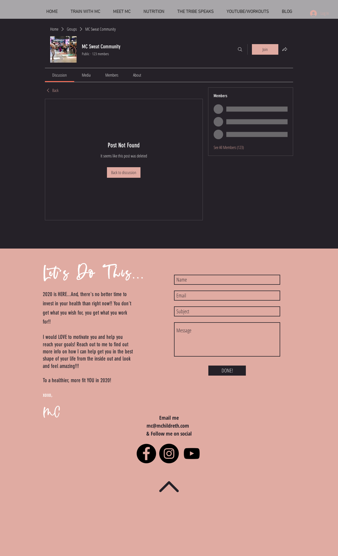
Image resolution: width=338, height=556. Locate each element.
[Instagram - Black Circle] (169, 453)
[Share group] (284, 49)
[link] (59, 75)
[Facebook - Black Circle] (146, 453)
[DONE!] (227, 371)
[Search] (240, 49)
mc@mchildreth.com (168, 425)
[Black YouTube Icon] (191, 453)
